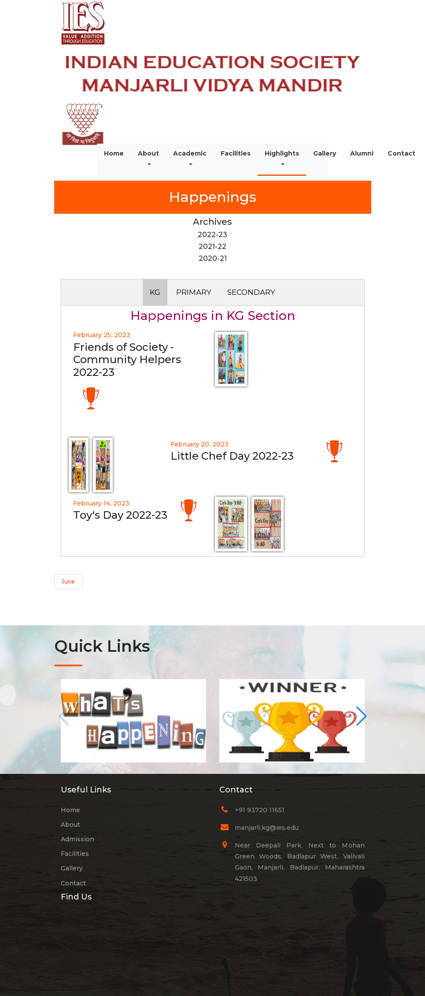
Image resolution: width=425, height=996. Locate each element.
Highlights (282, 153)
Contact (401, 153)
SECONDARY (251, 292)
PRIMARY (193, 292)
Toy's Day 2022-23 (120, 515)
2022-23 (212, 234)
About (152, 158)
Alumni (361, 153)
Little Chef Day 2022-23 (232, 456)
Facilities (236, 153)
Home (114, 153)
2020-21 (213, 258)
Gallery (324, 153)
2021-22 (212, 246)
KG (155, 292)
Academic (190, 153)
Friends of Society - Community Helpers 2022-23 (127, 360)
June (68, 581)
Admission (77, 839)
